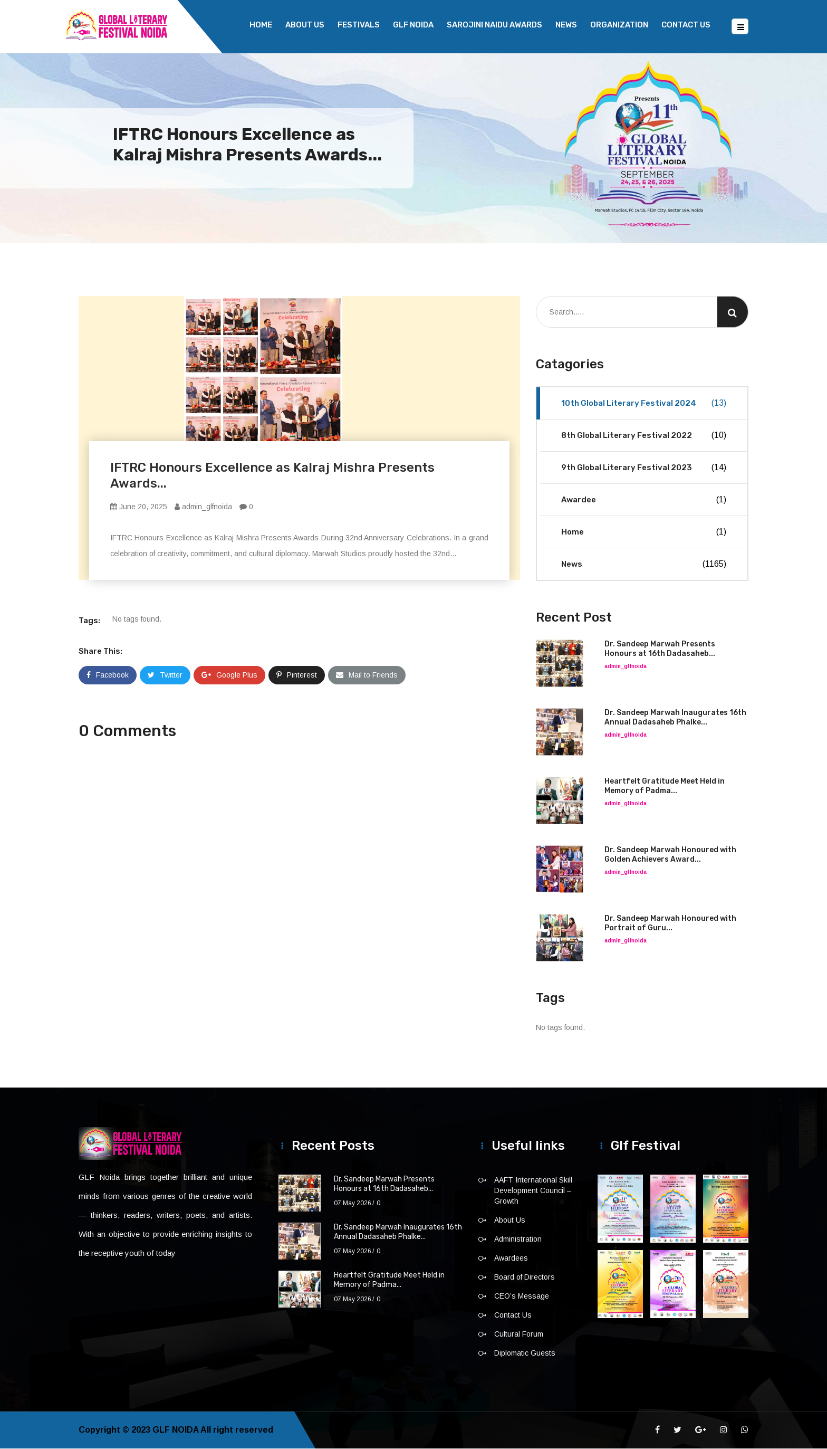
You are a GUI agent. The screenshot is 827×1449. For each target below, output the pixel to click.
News (566, 25)
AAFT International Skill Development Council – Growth (533, 1191)
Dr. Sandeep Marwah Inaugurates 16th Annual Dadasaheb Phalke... (675, 718)
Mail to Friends (367, 675)
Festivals (359, 25)
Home (260, 25)
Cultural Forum (518, 1334)
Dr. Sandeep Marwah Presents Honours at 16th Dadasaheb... (659, 649)
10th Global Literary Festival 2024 (643, 403)
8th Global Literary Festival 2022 (643, 436)
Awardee (643, 500)
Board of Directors (524, 1277)
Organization (619, 25)
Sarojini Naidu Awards (494, 25)
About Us (304, 25)
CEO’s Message (521, 1296)
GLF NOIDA (413, 25)
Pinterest (296, 675)
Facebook (107, 675)
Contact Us (685, 25)
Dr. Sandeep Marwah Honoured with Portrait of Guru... (670, 923)
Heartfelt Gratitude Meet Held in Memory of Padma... (664, 786)
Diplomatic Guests (524, 1353)
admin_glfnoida (203, 507)
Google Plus (229, 675)
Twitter (165, 675)
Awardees (511, 1258)
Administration (518, 1239)
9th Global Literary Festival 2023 (643, 468)
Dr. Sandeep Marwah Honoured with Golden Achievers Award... (670, 855)
